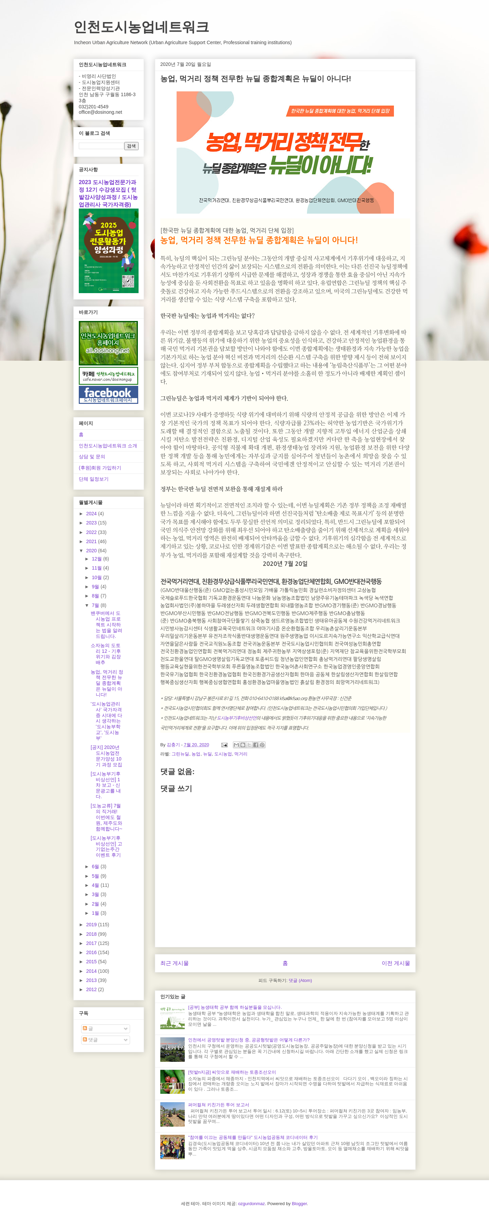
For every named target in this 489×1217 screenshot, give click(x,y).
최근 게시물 (174, 963)
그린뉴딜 (180, 753)
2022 (92, 532)
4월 (96, 885)
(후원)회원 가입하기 (100, 467)
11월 (97, 568)
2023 (92, 522)
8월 (96, 595)
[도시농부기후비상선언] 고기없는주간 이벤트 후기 (106, 846)
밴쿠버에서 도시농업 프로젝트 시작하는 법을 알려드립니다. (106, 624)
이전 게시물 (396, 963)
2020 (92, 550)
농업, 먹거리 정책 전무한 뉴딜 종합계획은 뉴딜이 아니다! (107, 683)
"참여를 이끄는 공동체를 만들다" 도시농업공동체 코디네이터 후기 (253, 1137)
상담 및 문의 (92, 456)
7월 (96, 605)
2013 (92, 980)
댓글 (90, 1039)
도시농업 (223, 753)
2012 (92, 989)
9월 (96, 586)
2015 (92, 961)
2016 (92, 952)
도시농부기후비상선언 (236, 718)
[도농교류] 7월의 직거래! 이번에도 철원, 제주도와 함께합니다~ (106, 817)
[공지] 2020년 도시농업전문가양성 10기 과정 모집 (106, 756)
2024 (92, 513)
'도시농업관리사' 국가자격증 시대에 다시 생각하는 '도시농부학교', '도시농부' (106, 721)
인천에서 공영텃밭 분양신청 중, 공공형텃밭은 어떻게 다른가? (249, 1039)
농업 (196, 753)
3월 (96, 894)
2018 (92, 934)
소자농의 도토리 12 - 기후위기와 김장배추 (106, 654)
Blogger (299, 1203)
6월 (96, 866)
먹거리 (241, 753)
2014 (92, 971)
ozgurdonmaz (251, 1203)
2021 (92, 541)
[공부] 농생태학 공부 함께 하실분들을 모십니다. (235, 1007)
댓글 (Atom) (300, 980)
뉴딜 (207, 753)
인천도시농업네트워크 (141, 26)
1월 (96, 913)
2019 (92, 924)
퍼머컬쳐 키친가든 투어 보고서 (218, 1104)
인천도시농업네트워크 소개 (108, 445)
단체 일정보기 (94, 479)
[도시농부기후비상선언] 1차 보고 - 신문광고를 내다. (106, 785)
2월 (96, 904)
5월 (96, 876)
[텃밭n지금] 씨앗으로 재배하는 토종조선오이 (232, 1072)
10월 (97, 577)
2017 (92, 943)
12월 (97, 558)
